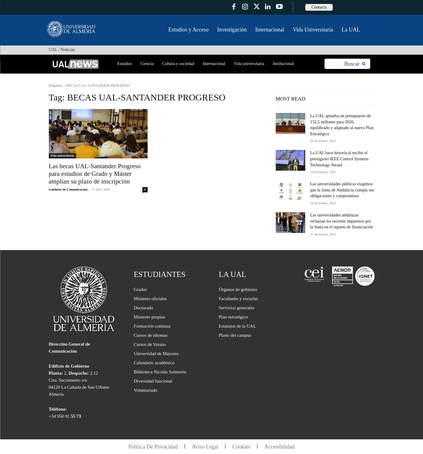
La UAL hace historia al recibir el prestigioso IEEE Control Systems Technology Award (339, 159)
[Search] (355, 64)
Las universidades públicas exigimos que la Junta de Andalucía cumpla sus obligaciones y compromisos (342, 190)
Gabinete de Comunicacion (68, 189)
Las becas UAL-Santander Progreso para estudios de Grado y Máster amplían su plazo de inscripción (95, 173)
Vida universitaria (62, 155)
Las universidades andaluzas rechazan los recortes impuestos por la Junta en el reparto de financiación (341, 221)
